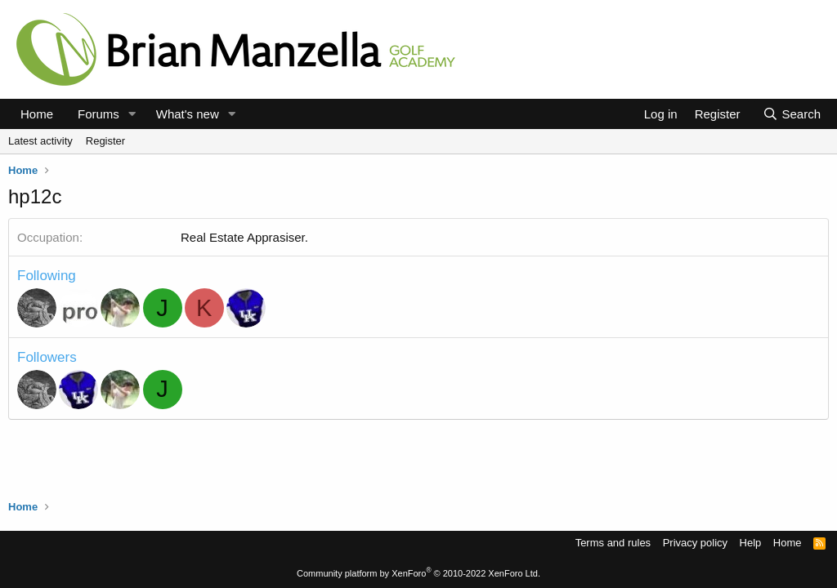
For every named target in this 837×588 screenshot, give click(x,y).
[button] (132, 114)
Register (105, 141)
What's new (187, 114)
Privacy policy (695, 543)
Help (751, 543)
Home (36, 114)
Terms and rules (613, 543)
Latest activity (40, 141)
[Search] (791, 114)
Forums (98, 114)
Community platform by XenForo (418, 573)
